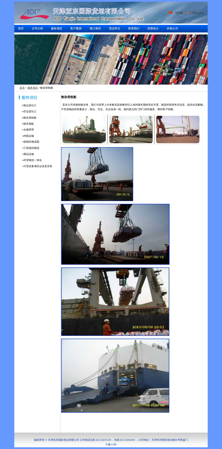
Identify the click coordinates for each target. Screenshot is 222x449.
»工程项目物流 (26, 148)
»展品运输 (24, 154)
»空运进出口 (25, 111)
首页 (22, 87)
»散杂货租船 (25, 117)
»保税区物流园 (26, 141)
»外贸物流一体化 (28, 160)
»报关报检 (24, 123)
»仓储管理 (24, 129)
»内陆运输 (24, 135)
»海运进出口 (28, 105)
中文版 (179, 12)
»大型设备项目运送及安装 (33, 166)
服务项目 (33, 87)
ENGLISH (197, 12)
